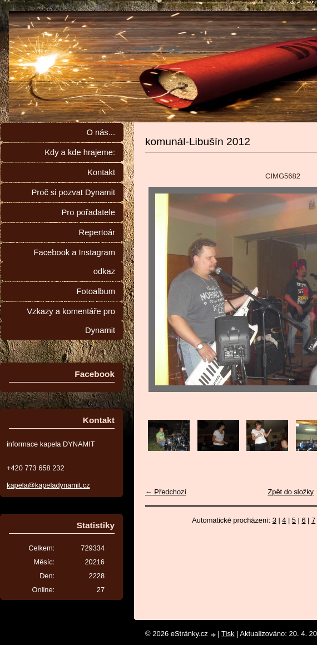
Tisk (227, 633)
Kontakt (101, 172)
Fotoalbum (95, 291)
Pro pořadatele (88, 212)
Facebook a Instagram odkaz (74, 262)
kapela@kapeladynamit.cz (48, 485)
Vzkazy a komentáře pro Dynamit (71, 321)
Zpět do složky (291, 492)
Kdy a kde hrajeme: (79, 152)
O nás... (100, 132)
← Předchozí (165, 492)
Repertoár (97, 232)
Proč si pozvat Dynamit (73, 192)
